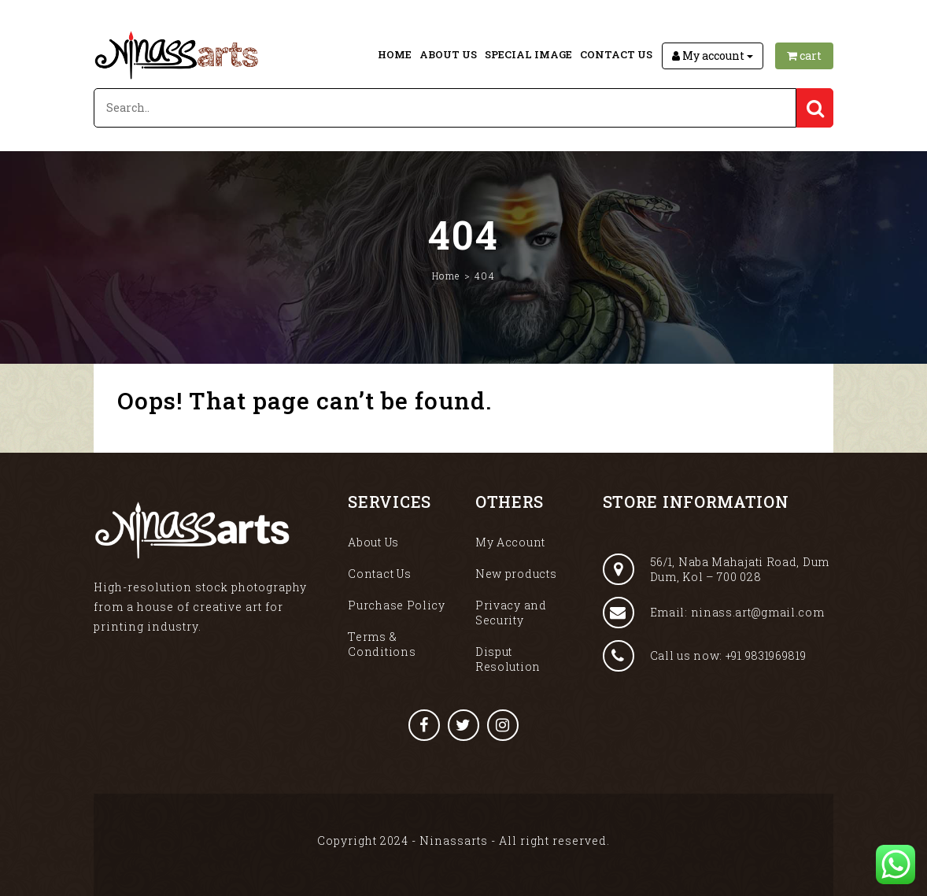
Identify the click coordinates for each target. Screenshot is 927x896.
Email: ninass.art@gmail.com (714, 612)
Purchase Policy (396, 605)
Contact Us (616, 54)
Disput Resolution (508, 659)
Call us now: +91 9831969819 (705, 656)
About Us (448, 54)
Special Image (528, 54)
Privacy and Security (511, 613)
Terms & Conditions (381, 644)
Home (395, 54)
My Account (510, 542)
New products (515, 573)
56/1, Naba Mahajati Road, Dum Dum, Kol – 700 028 (716, 569)
